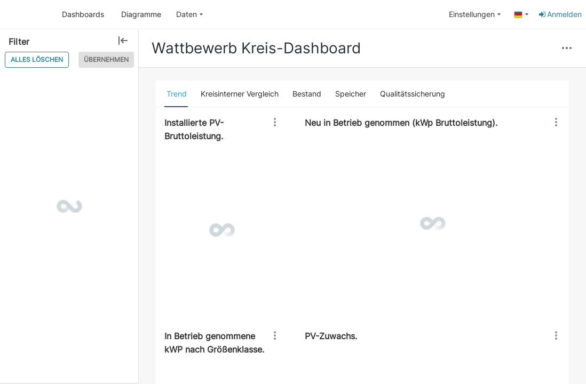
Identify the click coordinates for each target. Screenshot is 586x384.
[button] (566, 48)
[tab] (177, 94)
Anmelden (559, 14)
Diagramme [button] (141, 14)
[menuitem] (190, 15)
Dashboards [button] (83, 14)
